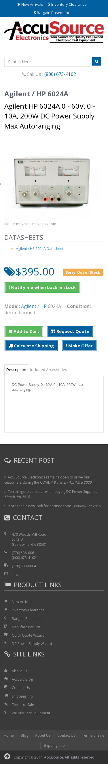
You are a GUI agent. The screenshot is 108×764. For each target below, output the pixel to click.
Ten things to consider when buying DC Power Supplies (52, 491)
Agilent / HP (34, 306)
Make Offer (79, 346)
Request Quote (70, 331)
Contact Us (21, 687)
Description (16, 369)
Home (9, 735)
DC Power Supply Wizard (32, 643)
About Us (19, 671)
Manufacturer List (26, 627)
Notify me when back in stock (42, 287)
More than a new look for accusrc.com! (39, 505)
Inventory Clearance (67, 4)
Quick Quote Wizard (28, 635)
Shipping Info (22, 696)
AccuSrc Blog (22, 679)
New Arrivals (30, 4)
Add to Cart (23, 331)
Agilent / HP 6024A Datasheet (39, 248)
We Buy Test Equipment (31, 713)
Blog (24, 735)
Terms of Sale (23, 704)
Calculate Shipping (31, 346)
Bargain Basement (51, 12)
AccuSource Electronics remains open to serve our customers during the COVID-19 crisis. (47, 480)
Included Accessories (48, 369)
